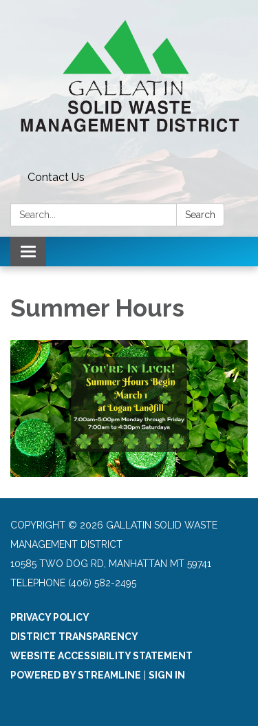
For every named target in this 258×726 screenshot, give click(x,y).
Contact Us (56, 177)
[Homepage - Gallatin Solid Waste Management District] (129, 83)
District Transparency (74, 636)
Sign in (167, 675)
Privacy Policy (49, 617)
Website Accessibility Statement (101, 655)
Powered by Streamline (75, 675)
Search (200, 214)
